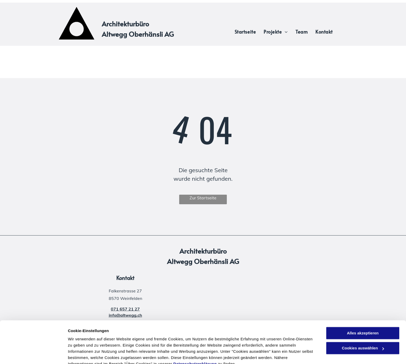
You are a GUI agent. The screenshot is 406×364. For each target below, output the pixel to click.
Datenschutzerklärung (195, 339)
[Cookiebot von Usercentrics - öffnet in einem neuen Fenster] (33, 354)
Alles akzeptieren (363, 309)
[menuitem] (245, 31)
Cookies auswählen (86, 354)
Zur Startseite (203, 197)
